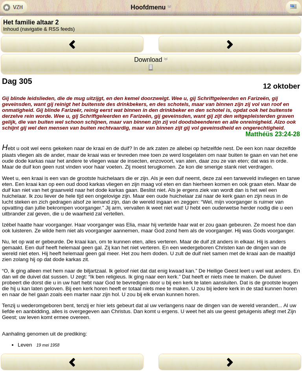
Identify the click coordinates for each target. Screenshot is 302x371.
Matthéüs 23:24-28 (272, 134)
